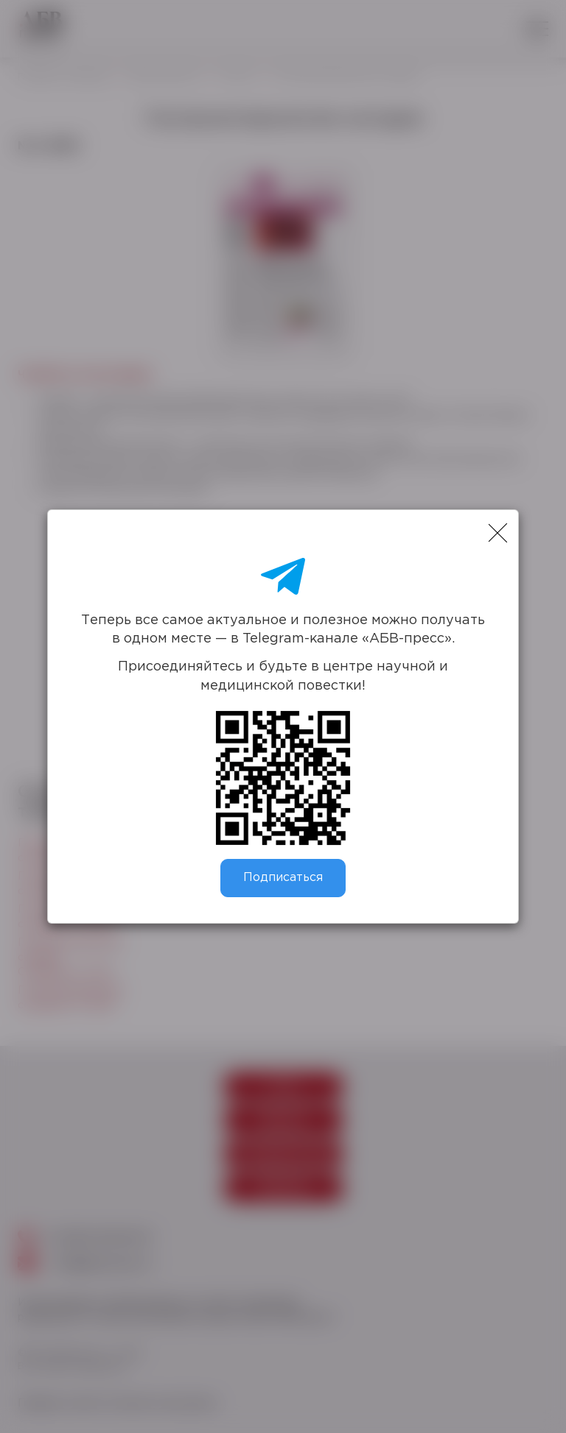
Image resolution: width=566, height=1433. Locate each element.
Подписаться (283, 877)
